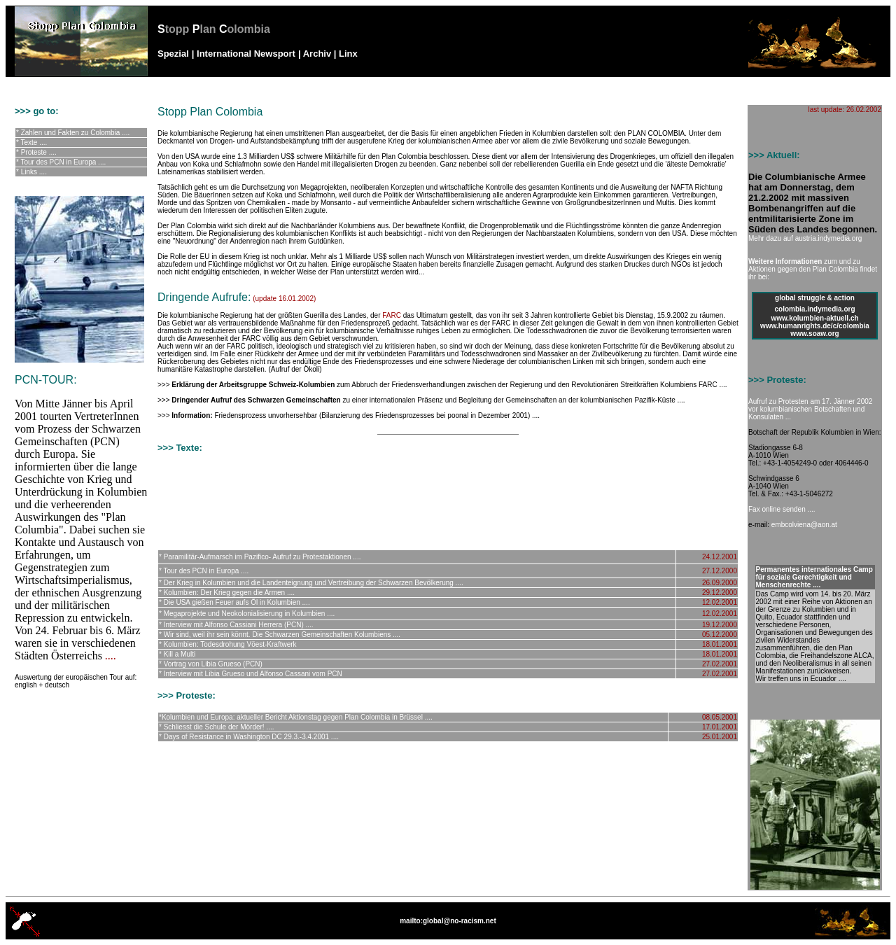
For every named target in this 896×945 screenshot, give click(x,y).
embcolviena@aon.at (804, 524)
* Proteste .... (36, 152)
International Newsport (246, 53)
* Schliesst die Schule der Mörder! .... (216, 727)
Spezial (173, 53)
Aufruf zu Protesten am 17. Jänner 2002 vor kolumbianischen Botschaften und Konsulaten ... (810, 409)
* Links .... (31, 172)
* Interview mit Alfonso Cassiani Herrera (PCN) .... (236, 625)
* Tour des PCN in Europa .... (61, 162)
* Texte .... (31, 142)
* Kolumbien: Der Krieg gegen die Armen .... (227, 592)
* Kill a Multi (177, 654)
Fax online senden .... (782, 509)
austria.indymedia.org (828, 238)
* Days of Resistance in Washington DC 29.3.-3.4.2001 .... (249, 737)
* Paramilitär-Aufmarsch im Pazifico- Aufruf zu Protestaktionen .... (259, 557)
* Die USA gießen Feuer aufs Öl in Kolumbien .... (234, 602)
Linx (348, 53)
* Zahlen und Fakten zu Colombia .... (73, 132)
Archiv (317, 53)
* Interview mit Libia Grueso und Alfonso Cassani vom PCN (250, 674)
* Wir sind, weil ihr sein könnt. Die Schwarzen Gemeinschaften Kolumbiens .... (279, 634)
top (732, 884)
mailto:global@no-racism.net (448, 921)
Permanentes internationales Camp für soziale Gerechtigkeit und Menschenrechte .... (814, 577)
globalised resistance (83, 84)
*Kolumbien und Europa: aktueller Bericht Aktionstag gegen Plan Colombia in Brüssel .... (296, 717)
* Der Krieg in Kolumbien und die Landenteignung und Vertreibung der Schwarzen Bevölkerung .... (311, 583)
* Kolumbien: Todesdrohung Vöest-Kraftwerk (228, 644)
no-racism (30, 84)
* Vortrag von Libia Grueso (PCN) (210, 664)
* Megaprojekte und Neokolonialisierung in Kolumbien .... (247, 613)
